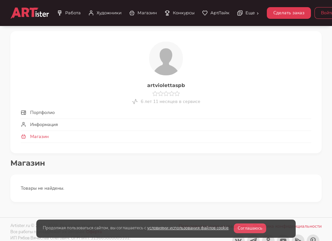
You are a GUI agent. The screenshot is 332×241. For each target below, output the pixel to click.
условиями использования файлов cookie (188, 228)
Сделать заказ (288, 13)
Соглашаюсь (250, 228)
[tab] (166, 113)
